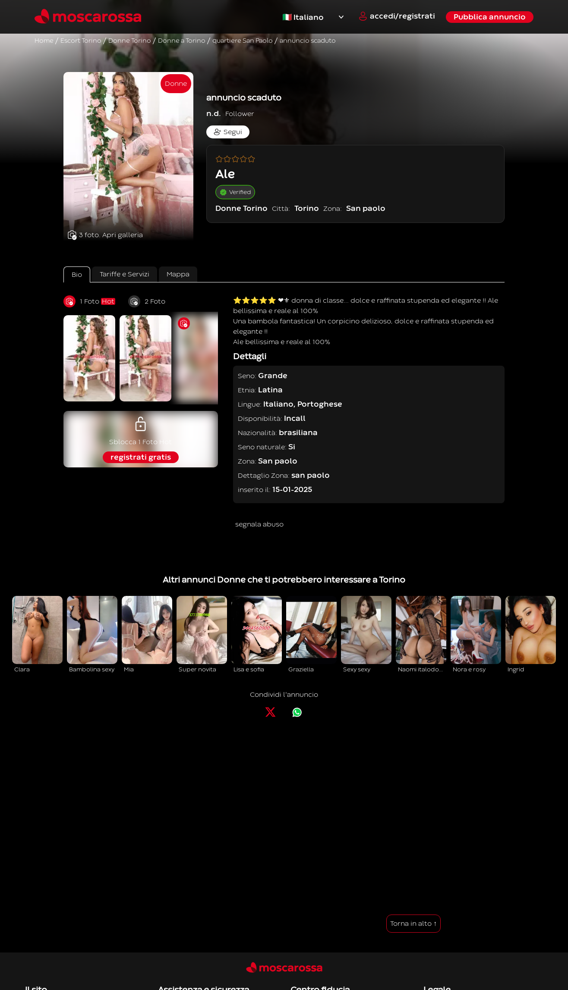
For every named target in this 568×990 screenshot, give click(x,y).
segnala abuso (259, 524)
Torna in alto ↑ (413, 923)
